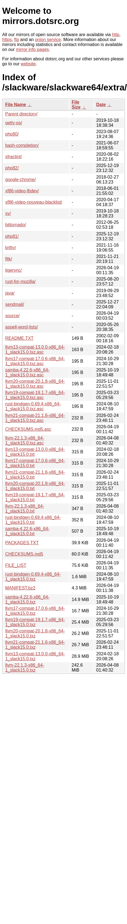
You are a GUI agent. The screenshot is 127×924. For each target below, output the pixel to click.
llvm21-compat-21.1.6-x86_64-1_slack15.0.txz (35, 645)
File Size (76, 104)
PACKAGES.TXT (22, 542)
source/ (12, 315)
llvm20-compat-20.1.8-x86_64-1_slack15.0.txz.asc (35, 384)
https (7, 39)
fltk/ (8, 259)
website (28, 63)
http (115, 34)
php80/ (12, 134)
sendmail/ (14, 304)
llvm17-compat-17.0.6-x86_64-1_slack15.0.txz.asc (35, 361)
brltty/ (10, 247)
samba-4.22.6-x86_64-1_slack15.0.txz (27, 599)
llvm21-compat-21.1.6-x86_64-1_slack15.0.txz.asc (35, 418)
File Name (15, 104)
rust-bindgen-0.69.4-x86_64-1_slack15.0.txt (33, 520)
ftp (16, 39)
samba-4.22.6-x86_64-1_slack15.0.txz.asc (27, 372)
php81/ (12, 236)
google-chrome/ (20, 179)
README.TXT (19, 338)
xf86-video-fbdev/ (22, 190)
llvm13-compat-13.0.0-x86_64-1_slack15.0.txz (35, 656)
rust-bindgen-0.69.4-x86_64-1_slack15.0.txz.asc (33, 406)
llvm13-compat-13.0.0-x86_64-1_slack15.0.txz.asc (35, 349)
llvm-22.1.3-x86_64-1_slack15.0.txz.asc (24, 440)
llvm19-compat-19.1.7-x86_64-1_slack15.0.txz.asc (35, 395)
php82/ (12, 168)
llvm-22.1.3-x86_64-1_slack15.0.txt (24, 508)
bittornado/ (15, 224)
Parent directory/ (21, 114)
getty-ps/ (13, 122)
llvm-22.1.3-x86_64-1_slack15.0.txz (24, 667)
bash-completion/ (22, 145)
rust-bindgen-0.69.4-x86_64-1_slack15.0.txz (33, 576)
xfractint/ (13, 156)
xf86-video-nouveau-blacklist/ (33, 202)
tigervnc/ (13, 270)
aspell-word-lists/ (21, 327)
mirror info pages (32, 49)
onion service (48, 39)
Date (101, 104)
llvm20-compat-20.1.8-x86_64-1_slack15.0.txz (35, 633)
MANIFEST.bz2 (20, 588)
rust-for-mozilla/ (20, 281)
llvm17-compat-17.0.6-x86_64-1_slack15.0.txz (35, 611)
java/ (10, 293)
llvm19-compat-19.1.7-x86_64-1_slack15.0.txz (35, 622)
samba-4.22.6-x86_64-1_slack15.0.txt (27, 531)
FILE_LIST (15, 565)
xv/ (8, 213)
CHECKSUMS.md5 (24, 554)
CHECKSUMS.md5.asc (28, 429)
